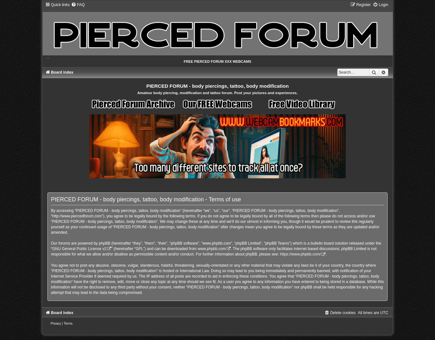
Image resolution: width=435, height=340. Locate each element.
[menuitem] (78, 5)
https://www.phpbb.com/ (300, 254)
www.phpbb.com (212, 249)
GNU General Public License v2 (79, 249)
